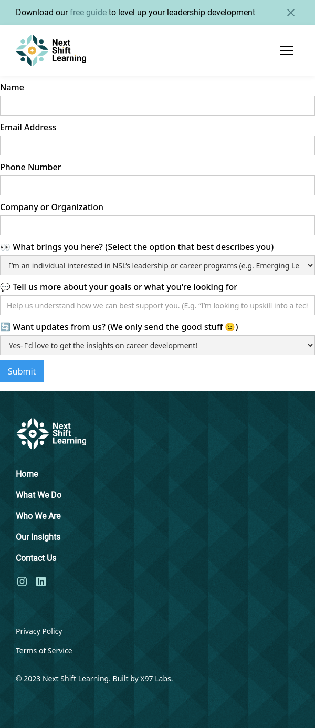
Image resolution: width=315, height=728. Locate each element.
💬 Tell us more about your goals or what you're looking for (118, 287)
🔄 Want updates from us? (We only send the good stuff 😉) (119, 326)
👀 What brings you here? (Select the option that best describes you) (137, 247)
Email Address (28, 127)
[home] (51, 51)
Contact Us (36, 558)
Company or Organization (51, 207)
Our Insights (38, 537)
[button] (286, 50)
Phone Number (30, 167)
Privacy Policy (39, 631)
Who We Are (38, 516)
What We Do (38, 495)
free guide (88, 12)
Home (27, 474)
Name (12, 87)
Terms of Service (44, 651)
